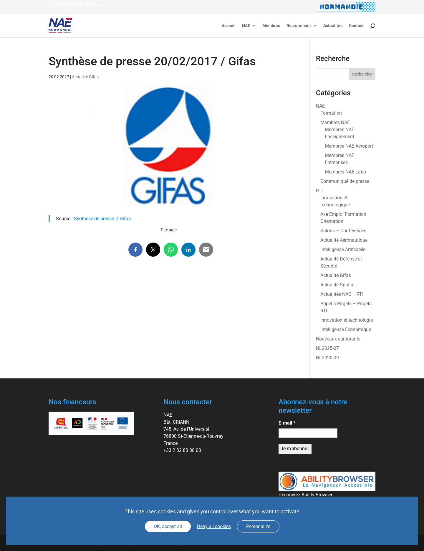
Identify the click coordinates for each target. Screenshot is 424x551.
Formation (331, 113)
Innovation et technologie (346, 320)
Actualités (332, 26)
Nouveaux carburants (338, 339)
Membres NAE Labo (345, 172)
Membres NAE (335, 122)
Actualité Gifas (85, 76)
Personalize (258, 526)
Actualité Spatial (337, 285)
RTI (319, 190)
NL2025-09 (327, 357)
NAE (246, 26)
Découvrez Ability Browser (305, 494)
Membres (271, 26)
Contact (356, 26)
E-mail (287, 423)
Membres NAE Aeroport (349, 146)
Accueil (229, 26)
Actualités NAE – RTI (341, 294)
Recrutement (298, 26)
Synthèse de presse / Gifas (102, 218)
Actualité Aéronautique (343, 240)
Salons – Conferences (343, 230)
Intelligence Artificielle (342, 249)
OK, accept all (168, 526)
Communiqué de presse (344, 181)
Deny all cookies (214, 526)
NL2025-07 (327, 348)
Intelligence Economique (345, 329)
